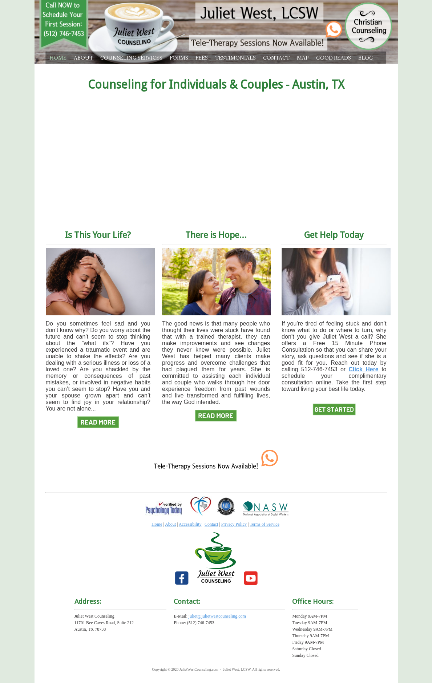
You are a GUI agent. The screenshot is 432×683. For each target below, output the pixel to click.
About (170, 524)
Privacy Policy (234, 524)
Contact (211, 524)
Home (157, 524)
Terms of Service (264, 524)
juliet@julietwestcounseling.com (217, 616)
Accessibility (190, 524)
